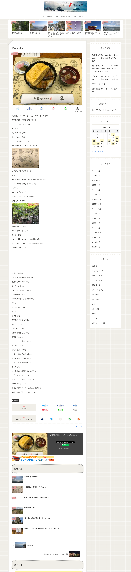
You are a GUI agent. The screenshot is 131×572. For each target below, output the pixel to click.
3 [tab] (68, 39)
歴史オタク (96, 285)
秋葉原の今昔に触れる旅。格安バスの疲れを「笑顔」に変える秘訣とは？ (105, 58)
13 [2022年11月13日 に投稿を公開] (117, 138)
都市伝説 (95, 309)
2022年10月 (96, 209)
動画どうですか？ (98, 84)
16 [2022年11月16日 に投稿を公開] (102, 141)
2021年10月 (96, 233)
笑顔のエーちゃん (116, 566)
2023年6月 (96, 175)
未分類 (94, 266)
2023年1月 (96, 195)
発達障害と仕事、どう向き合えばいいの (105, 90)
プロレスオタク (98, 280)
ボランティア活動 (98, 323)
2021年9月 (96, 237)
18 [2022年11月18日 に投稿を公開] (109, 141)
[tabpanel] (20, 28)
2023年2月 (96, 190)
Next (121, 29)
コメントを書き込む (48, 545)
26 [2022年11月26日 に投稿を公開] (113, 144)
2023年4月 (96, 180)
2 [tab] (65, 39)
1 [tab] (63, 39)
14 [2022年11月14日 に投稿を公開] (94, 141)
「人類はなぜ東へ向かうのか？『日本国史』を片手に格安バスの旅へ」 (105, 77)
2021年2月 (96, 247)
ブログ (94, 318)
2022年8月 (96, 218)
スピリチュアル (98, 271)
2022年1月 (96, 228)
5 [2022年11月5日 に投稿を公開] (113, 135)
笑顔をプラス (97, 276)
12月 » (100, 152)
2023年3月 (96, 185)
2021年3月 (96, 242)
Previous (10, 29)
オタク (94, 304)
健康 (94, 314)
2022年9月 (96, 214)
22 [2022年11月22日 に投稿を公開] (98, 144)
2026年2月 (96, 171)
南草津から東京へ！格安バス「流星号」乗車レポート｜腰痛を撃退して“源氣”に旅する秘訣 (105, 69)
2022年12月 (96, 199)
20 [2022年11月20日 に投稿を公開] (117, 141)
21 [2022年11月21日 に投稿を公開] (94, 144)
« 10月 (94, 152)
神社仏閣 (95, 294)
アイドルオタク (98, 290)
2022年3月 (96, 223)
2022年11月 (96, 204)
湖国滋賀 (15, 400)
